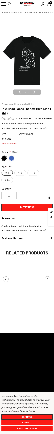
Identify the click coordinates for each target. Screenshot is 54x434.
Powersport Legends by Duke (17, 104)
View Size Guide (9, 143)
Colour (9, 152)
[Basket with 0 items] (49, 4)
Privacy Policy (27, 411)
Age (6, 166)
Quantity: (6, 188)
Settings (27, 417)
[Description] (27, 218)
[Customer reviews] (27, 238)
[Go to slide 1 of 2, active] (27, 92)
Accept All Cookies (27, 429)
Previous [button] (19, 92)
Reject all (27, 423)
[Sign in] (43, 4)
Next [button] (34, 92)
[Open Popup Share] (49, 198)
